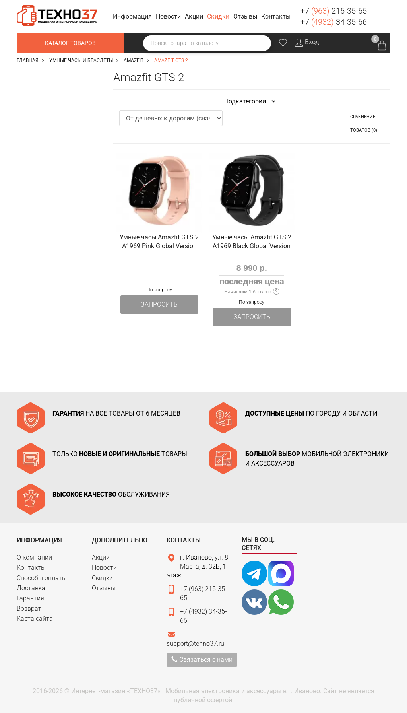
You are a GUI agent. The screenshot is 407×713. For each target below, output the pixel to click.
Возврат (29, 608)
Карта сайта (35, 618)
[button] (133, 17)
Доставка (31, 588)
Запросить (159, 304)
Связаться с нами (202, 659)
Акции (101, 557)
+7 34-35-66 (333, 22)
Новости (104, 567)
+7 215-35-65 (333, 11)
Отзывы (104, 588)
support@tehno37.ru (195, 643)
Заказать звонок (381, 15)
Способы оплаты (42, 578)
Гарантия (30, 598)
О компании (34, 557)
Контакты (31, 567)
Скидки (102, 578)
